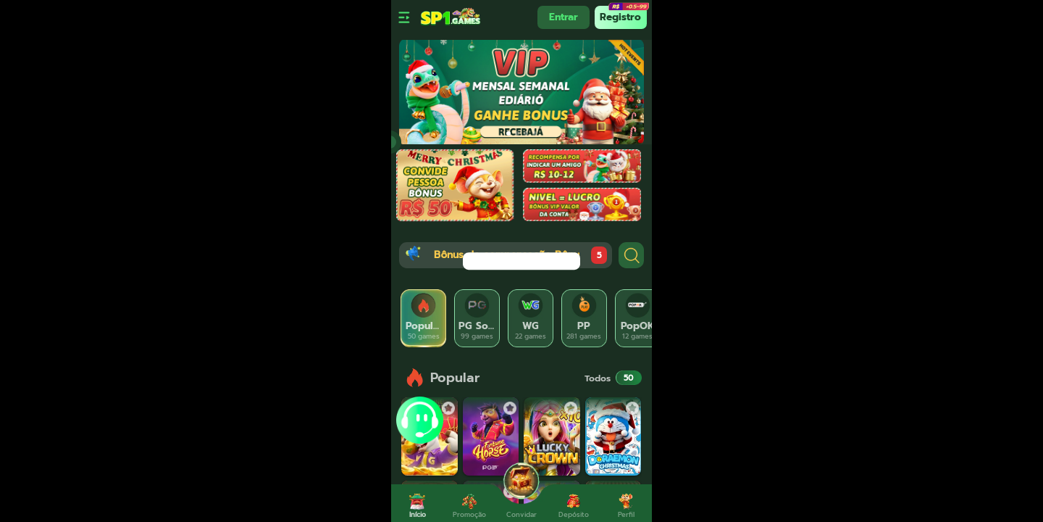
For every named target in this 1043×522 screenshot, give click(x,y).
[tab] (424, 318)
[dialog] (521, 261)
